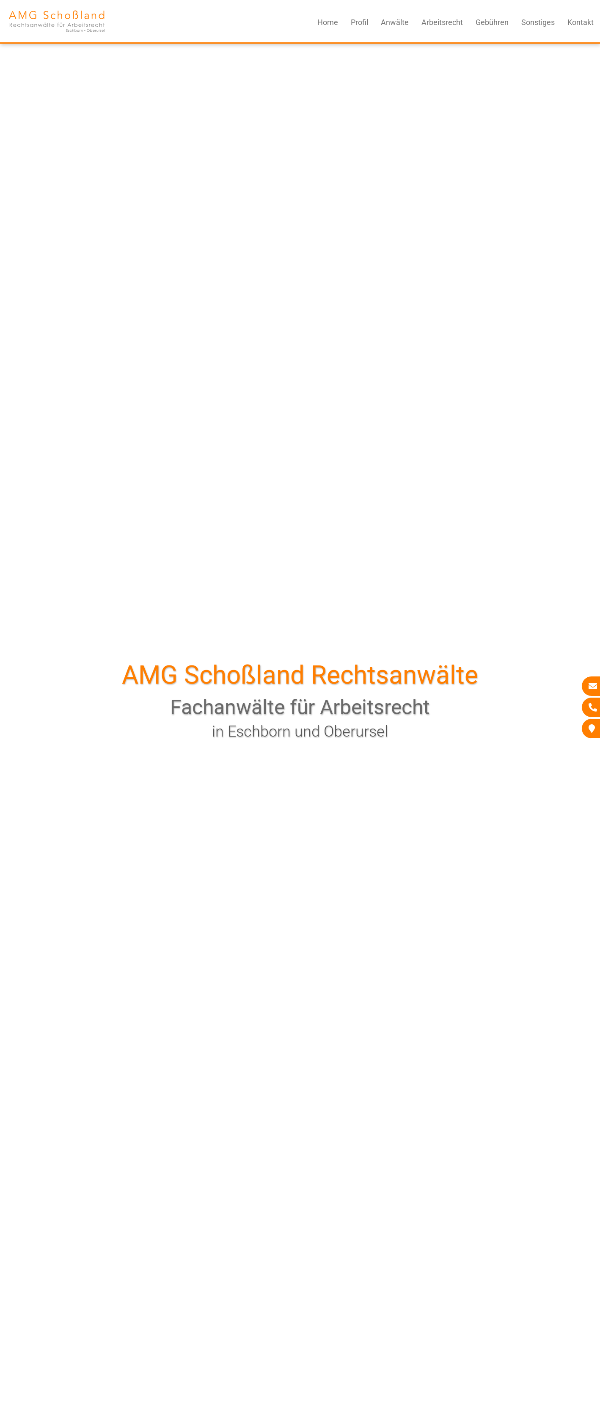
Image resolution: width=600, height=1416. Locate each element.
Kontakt (580, 22)
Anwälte (395, 22)
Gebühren (492, 22)
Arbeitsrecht (442, 22)
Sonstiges (538, 22)
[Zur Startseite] (57, 35)
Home (327, 22)
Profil (359, 22)
